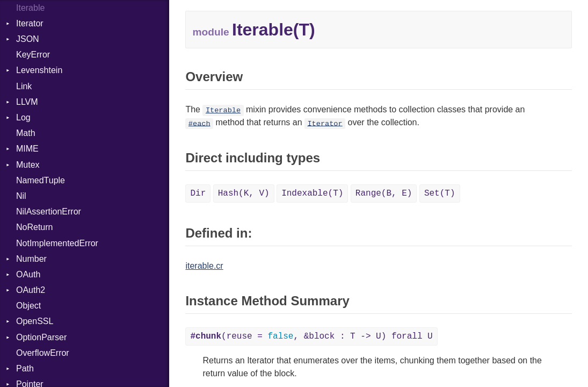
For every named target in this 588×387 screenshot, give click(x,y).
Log (23, 117)
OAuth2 (30, 290)
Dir (198, 193)
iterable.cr (204, 265)
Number (31, 258)
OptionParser (41, 337)
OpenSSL (34, 321)
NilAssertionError (48, 211)
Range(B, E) (383, 193)
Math (25, 133)
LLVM (27, 101)
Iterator (29, 23)
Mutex (28, 164)
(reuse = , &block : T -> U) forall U (311, 336)
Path (25, 368)
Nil (21, 195)
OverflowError (42, 352)
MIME (27, 148)
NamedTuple (40, 180)
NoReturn (34, 227)
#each (199, 123)
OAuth (28, 274)
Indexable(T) (312, 193)
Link (24, 86)
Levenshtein (39, 70)
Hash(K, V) (244, 193)
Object (28, 305)
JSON (27, 39)
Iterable (223, 110)
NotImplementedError (57, 243)
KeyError (33, 54)
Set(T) (439, 193)
